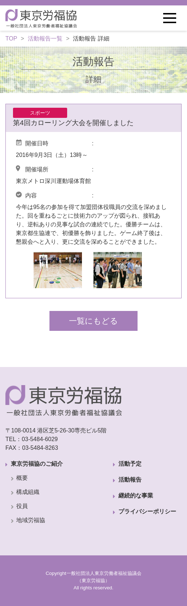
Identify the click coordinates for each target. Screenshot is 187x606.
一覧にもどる (93, 320)
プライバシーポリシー (147, 511)
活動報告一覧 (45, 38)
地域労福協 (30, 520)
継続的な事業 (135, 495)
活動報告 (130, 480)
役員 (22, 506)
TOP (11, 38)
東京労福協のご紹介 (37, 464)
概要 (22, 478)
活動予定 (130, 464)
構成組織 (27, 492)
